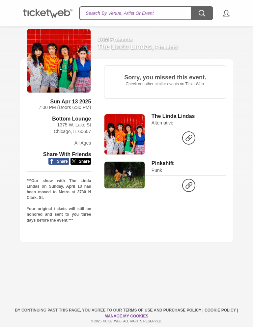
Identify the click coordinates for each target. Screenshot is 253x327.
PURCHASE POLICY (182, 310)
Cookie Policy (221, 310)
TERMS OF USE (138, 310)
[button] (223, 13)
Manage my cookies (126, 316)
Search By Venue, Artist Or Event (120, 13)
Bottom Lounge (71, 119)
